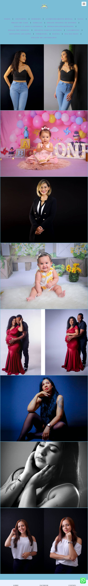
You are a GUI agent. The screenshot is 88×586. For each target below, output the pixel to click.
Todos (7, 19)
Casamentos (73, 30)
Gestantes (21, 19)
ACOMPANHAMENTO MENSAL (59, 19)
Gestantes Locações (20, 34)
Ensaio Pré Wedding (19, 30)
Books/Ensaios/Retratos (61, 26)
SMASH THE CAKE (19, 22)
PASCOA (56, 34)
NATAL (81, 19)
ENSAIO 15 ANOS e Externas (28, 26)
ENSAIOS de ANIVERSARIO (44, 37)
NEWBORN (36, 19)
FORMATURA (42, 34)
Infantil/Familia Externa (48, 30)
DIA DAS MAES (72, 34)
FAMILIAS (37, 22)
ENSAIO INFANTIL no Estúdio (62, 22)
